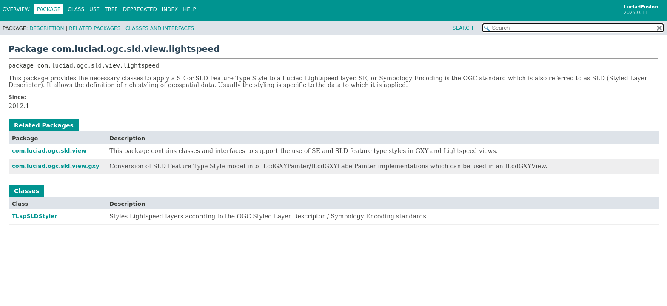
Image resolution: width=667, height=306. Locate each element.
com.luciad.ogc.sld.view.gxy (55, 166)
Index (170, 9)
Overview (16, 9)
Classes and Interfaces (159, 28)
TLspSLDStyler (34, 216)
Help (189, 9)
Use (94, 9)
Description (46, 28)
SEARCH (463, 28)
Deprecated (140, 9)
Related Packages (94, 28)
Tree (111, 9)
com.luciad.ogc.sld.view (49, 150)
